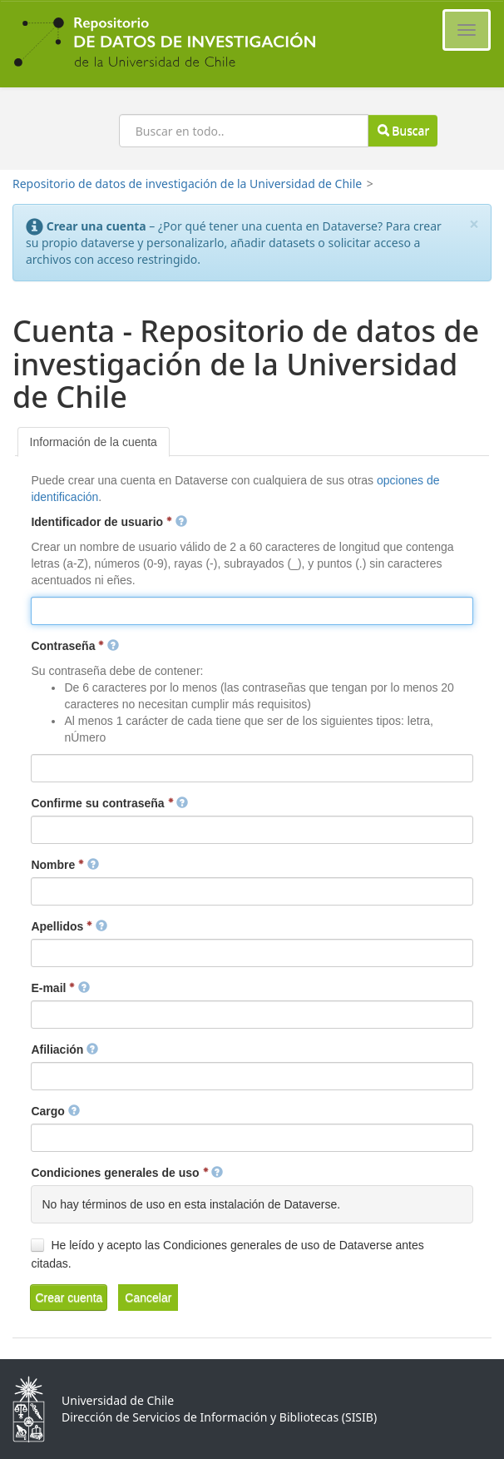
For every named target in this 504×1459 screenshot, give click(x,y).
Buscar (403, 130)
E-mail (60, 988)
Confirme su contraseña (109, 803)
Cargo (55, 1111)
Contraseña (75, 646)
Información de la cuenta (93, 442)
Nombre (65, 864)
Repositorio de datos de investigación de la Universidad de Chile (187, 183)
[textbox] (251, 611)
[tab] (93, 442)
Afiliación (64, 1049)
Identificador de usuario (108, 522)
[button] (68, 1297)
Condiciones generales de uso (127, 1172)
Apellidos (69, 926)
